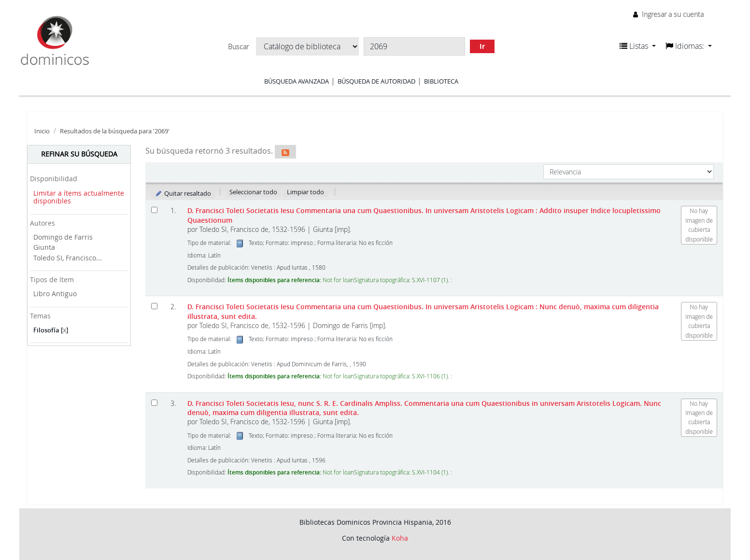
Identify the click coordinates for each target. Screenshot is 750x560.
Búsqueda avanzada (296, 81)
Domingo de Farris (63, 237)
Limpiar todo (305, 191)
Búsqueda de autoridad (376, 81)
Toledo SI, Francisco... (67, 257)
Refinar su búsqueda (79, 153)
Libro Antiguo (55, 293)
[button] (638, 46)
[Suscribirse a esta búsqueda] (285, 151)
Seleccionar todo (253, 191)
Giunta (44, 247)
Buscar (238, 47)
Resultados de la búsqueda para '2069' (115, 131)
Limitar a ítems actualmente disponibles (78, 197)
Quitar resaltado (183, 193)
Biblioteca (441, 81)
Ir (482, 46)
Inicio (42, 131)
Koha (400, 538)
